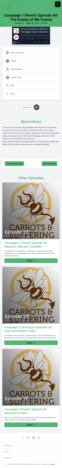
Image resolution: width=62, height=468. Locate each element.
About (6, 452)
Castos (52, 464)
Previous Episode (14, 163)
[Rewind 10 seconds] (22, 38)
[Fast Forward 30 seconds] (32, 38)
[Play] (16, 37)
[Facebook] (34, 438)
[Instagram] (39, 438)
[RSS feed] (23, 438)
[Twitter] (28, 438)
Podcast (7, 445)
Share (46, 42)
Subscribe (37, 42)
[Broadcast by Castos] (16, 42)
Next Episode (49, 163)
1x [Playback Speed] (27, 38)
